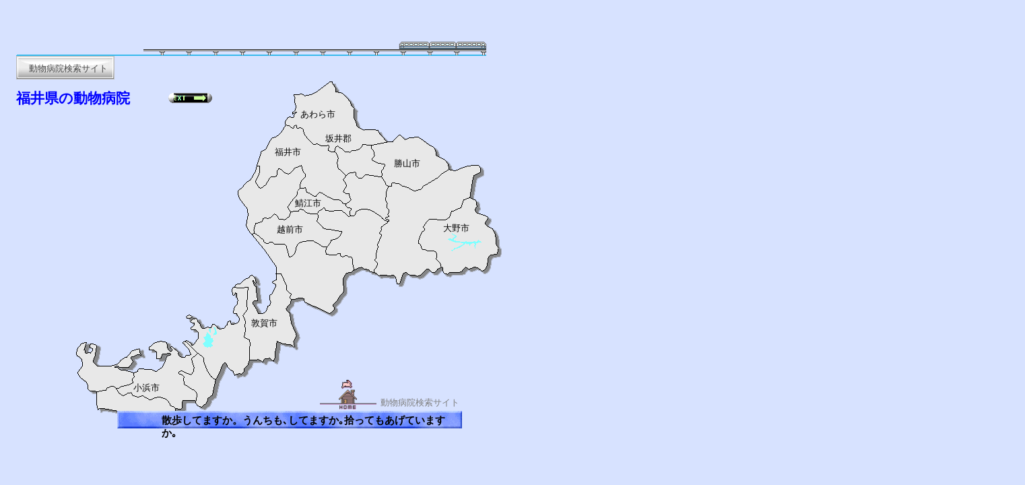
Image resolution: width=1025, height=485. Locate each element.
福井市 (288, 152)
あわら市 (317, 114)
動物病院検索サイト (420, 402)
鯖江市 (308, 203)
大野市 (456, 228)
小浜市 (146, 388)
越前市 (290, 230)
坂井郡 (338, 139)
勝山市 (407, 164)
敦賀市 (264, 323)
